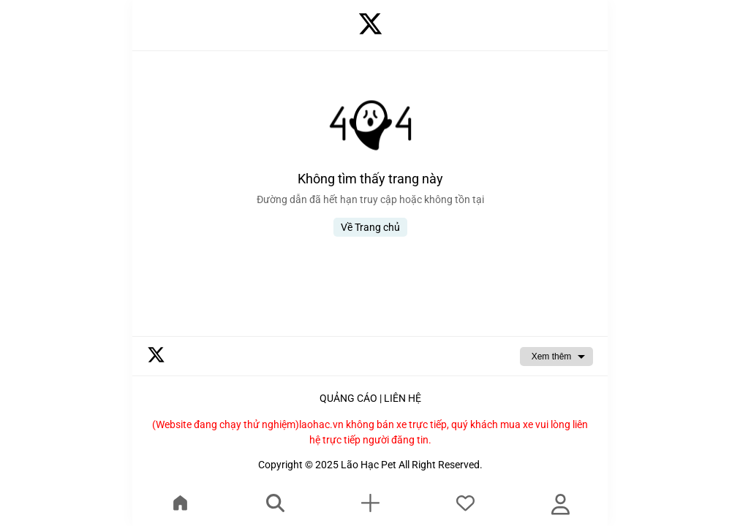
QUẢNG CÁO (348, 398)
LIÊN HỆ (402, 398)
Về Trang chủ (370, 227)
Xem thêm (552, 356)
